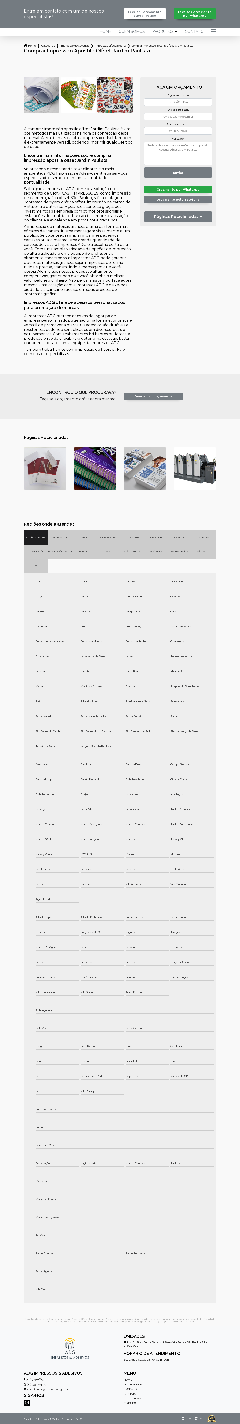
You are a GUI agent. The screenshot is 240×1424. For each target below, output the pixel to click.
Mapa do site (133, 1403)
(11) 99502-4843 (35, 1384)
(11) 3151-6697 (34, 1379)
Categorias (48, 45)
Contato (194, 31)
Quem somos (132, 31)
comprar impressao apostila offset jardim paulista (162, 45)
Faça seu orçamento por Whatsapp (195, 13)
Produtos (163, 31)
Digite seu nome (178, 95)
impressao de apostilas (74, 45)
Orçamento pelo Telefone (178, 199)
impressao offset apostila (110, 45)
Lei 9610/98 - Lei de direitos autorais (174, 1321)
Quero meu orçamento (153, 396)
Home (105, 31)
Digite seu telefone (178, 124)
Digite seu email (178, 109)
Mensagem (178, 138)
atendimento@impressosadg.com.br (47, 1389)
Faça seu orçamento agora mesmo (145, 13)
